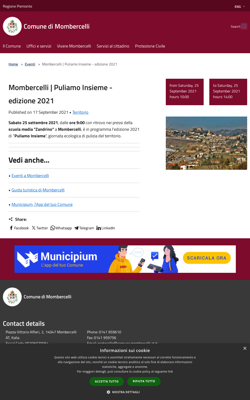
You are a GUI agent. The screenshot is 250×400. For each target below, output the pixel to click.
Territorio (80, 112)
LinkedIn (105, 228)
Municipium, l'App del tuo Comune (42, 204)
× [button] (244, 348)
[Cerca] (241, 26)
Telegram (84, 228)
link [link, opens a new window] (170, 372)
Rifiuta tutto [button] (144, 381)
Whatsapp (61, 228)
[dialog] (125, 371)
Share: (18, 219)
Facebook (19, 228)
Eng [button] (240, 6)
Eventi (30, 64)
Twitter (39, 228)
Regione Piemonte (17, 6)
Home (13, 64)
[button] (125, 392)
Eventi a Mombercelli (30, 175)
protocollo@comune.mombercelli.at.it (128, 343)
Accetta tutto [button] (106, 381)
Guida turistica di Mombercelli (38, 190)
